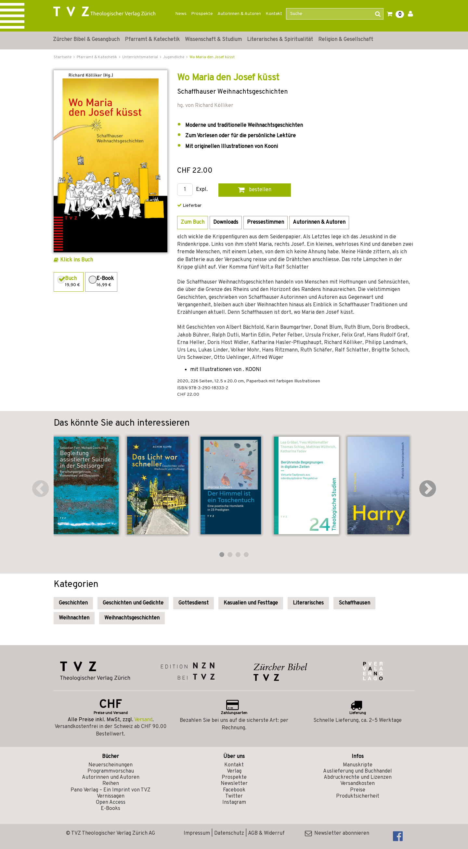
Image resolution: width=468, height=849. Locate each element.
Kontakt (274, 14)
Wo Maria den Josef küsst (212, 57)
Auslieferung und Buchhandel (357, 771)
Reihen (110, 783)
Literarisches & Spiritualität (280, 39)
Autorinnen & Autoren (239, 14)
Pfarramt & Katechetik (152, 39)
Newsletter (234, 783)
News (181, 14)
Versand (143, 720)
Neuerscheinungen (110, 765)
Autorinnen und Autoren (110, 777)
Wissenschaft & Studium (213, 39)
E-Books (110, 808)
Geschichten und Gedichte (133, 603)
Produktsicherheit (357, 796)
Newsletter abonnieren (337, 833)
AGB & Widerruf (266, 833)
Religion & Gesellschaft (345, 39)
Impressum (197, 833)
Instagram (234, 802)
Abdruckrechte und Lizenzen (358, 777)
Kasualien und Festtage (251, 603)
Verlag (234, 771)
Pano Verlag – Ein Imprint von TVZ (110, 790)
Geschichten (73, 603)
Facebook (234, 790)
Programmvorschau (110, 771)
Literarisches (308, 603)
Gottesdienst (193, 603)
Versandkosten (357, 783)
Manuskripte (357, 765)
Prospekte (202, 14)
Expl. (202, 190)
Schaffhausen (354, 603)
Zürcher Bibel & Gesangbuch (86, 39)
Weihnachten (74, 618)
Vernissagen (110, 796)
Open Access (110, 802)
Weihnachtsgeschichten (132, 618)
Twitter (234, 796)
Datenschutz (229, 833)
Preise (357, 790)
